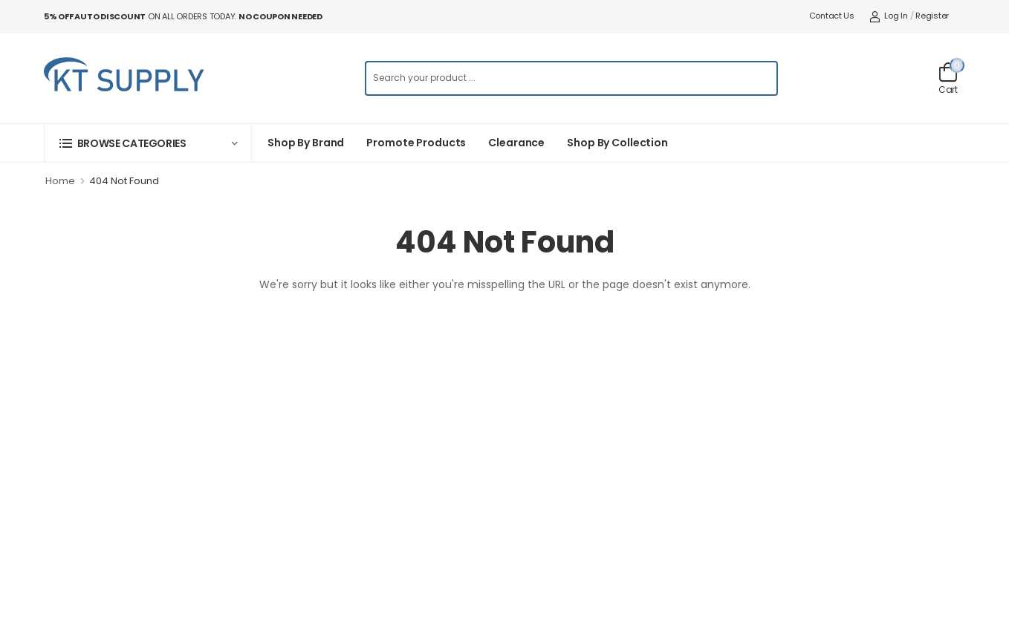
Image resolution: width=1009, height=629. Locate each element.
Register (932, 16)
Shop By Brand (305, 142)
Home (60, 181)
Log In (888, 16)
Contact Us (831, 16)
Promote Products (416, 142)
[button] (148, 143)
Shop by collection (617, 142)
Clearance (516, 142)
